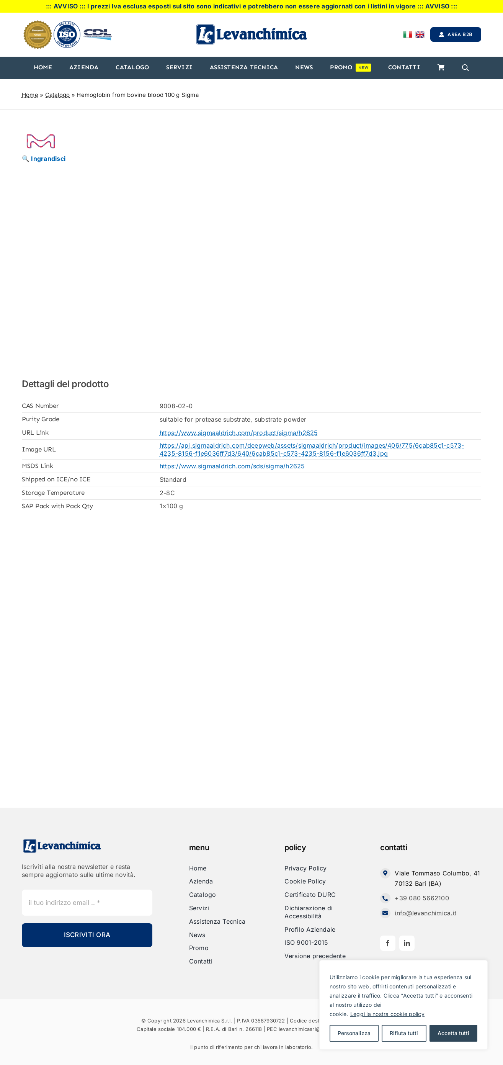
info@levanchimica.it (425, 913)
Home (30, 94)
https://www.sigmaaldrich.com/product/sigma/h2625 (239, 433)
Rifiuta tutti (404, 1033)
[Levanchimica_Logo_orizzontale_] (251, 26)
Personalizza (354, 1033)
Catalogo (57, 94)
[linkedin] (407, 943)
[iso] (67, 24)
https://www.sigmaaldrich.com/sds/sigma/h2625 (232, 466)
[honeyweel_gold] (37, 23)
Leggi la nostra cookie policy (387, 1014)
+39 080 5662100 (422, 898)
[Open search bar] (465, 67)
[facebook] (387, 943)
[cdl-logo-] (97, 29)
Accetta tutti (453, 1033)
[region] (403, 1005)
